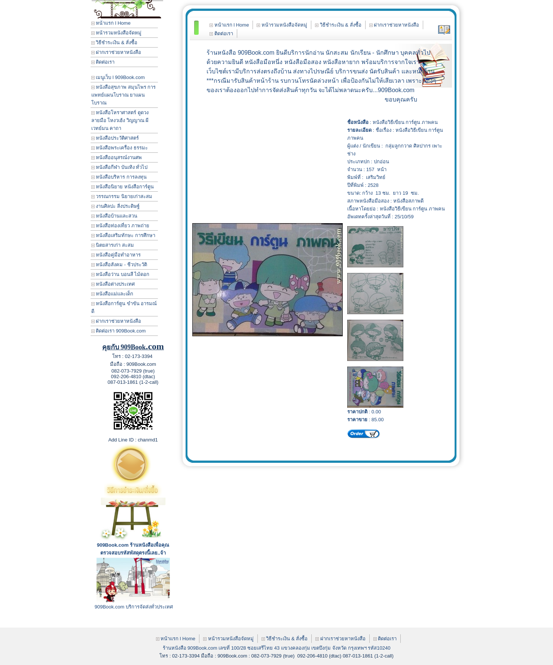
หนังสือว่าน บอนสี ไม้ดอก (120, 274)
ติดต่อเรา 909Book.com (118, 331)
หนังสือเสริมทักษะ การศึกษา (123, 235)
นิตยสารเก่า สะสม (112, 245)
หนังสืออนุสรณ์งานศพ (116, 157)
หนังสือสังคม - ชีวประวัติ (119, 264)
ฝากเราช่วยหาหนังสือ (116, 52)
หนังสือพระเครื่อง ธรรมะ (119, 148)
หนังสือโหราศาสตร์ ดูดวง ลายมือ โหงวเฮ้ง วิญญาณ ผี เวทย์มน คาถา (120, 120)
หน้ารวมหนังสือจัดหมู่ (116, 33)
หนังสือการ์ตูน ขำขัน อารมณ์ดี (124, 307)
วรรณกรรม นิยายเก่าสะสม (121, 196)
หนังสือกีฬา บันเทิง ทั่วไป (119, 167)
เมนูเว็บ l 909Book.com (118, 77)
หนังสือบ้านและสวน (114, 216)
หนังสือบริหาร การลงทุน (119, 177)
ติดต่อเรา (103, 62)
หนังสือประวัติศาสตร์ (115, 138)
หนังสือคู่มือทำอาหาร (116, 255)
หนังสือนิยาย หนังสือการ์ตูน (122, 186)
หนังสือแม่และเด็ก (112, 294)
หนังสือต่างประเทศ (113, 284)
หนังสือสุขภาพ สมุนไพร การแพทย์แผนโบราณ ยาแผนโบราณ (123, 95)
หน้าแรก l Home (111, 23)
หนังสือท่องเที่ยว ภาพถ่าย (120, 225)
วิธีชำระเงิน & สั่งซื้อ (114, 42)
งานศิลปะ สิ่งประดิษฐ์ (115, 206)
